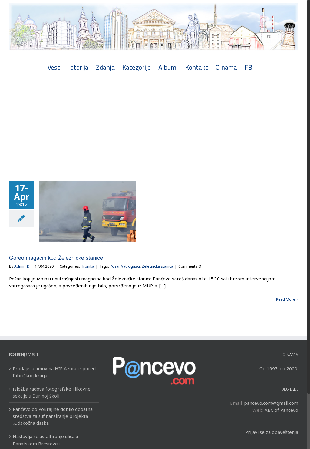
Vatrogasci (130, 266)
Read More (285, 299)
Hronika (87, 266)
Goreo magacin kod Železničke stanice (56, 258)
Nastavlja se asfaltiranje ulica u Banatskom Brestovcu (45, 439)
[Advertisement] (153, 118)
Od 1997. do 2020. (278, 368)
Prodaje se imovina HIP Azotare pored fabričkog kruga (54, 371)
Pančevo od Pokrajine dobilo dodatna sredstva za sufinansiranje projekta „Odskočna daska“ (53, 416)
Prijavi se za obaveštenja (271, 432)
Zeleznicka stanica (157, 266)
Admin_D (22, 266)
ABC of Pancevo (281, 410)
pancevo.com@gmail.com (271, 403)
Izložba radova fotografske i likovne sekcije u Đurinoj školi (52, 392)
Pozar (114, 266)
